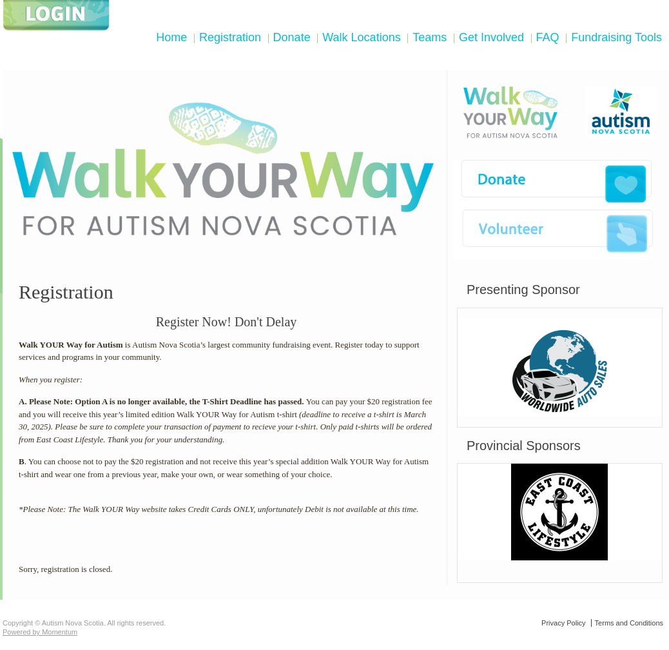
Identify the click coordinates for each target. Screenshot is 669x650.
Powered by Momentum (40, 632)
